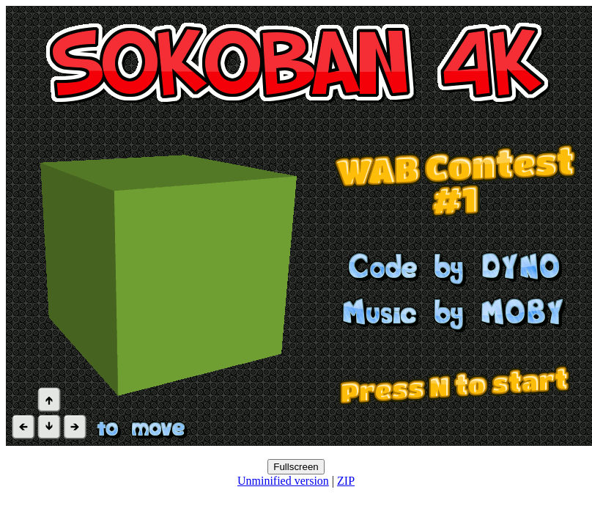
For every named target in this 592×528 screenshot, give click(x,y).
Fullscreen (295, 466)
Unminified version (283, 480)
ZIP (346, 480)
